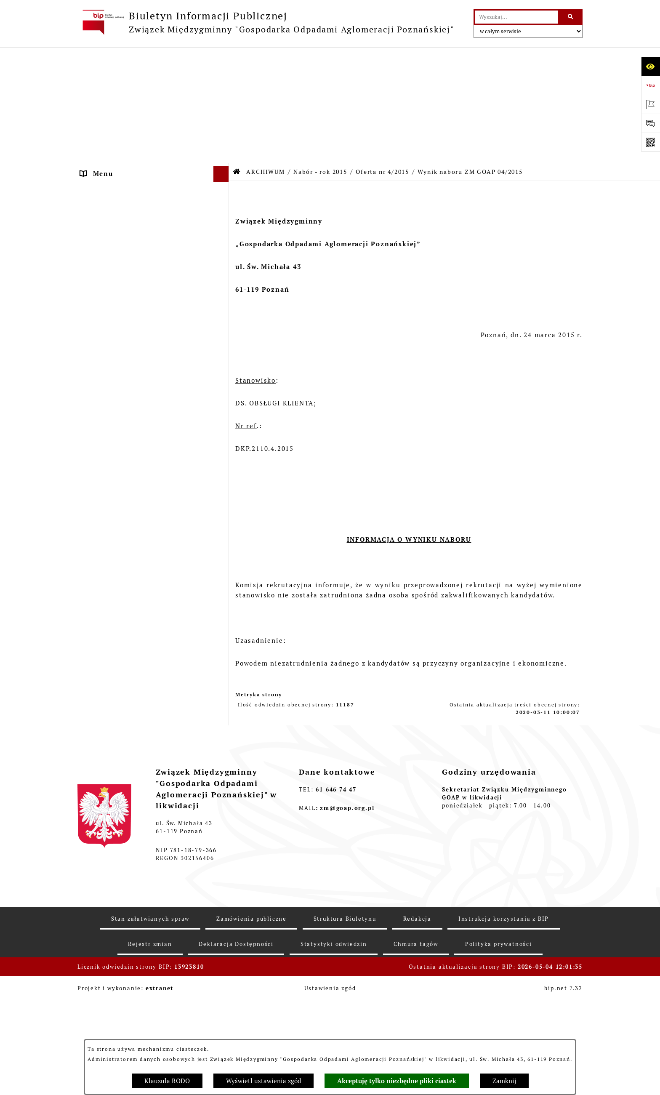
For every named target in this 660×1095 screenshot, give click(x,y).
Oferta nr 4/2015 (382, 56)
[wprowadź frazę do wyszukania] (517, 17)
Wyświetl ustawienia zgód (263, 1081)
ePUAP (92, 184)
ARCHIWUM (101, 200)
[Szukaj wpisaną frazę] (571, 17)
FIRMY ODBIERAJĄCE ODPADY (134, 152)
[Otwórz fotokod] (650, 142)
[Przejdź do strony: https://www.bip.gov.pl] (650, 85)
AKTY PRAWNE (107, 105)
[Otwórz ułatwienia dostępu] (650, 66)
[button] (223, 74)
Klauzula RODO (167, 1081)
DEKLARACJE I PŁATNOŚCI (128, 89)
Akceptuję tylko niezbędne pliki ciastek (396, 1081)
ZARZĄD (95, 137)
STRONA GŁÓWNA (112, 73)
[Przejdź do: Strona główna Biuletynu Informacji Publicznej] (237, 55)
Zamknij (504, 1081)
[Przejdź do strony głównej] (266, 22)
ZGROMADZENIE (110, 121)
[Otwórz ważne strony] (650, 104)
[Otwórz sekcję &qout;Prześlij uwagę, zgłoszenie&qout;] (650, 123)
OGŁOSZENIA (104, 168)
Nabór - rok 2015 (320, 56)
